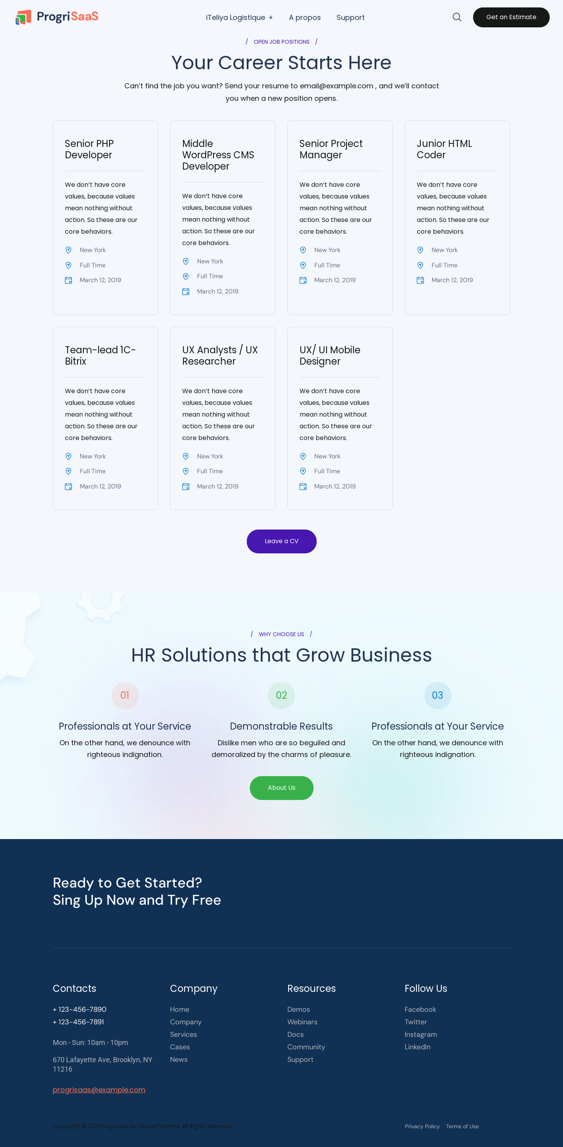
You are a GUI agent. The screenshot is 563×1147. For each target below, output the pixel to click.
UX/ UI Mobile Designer (329, 356)
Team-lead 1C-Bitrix (100, 356)
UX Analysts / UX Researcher (220, 356)
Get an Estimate (511, 17)
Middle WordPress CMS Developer (218, 155)
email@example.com (336, 86)
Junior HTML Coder (444, 149)
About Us (282, 787)
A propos (305, 17)
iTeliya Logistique (235, 17)
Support (351, 17)
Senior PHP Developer (89, 149)
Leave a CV (282, 541)
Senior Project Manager (331, 149)
